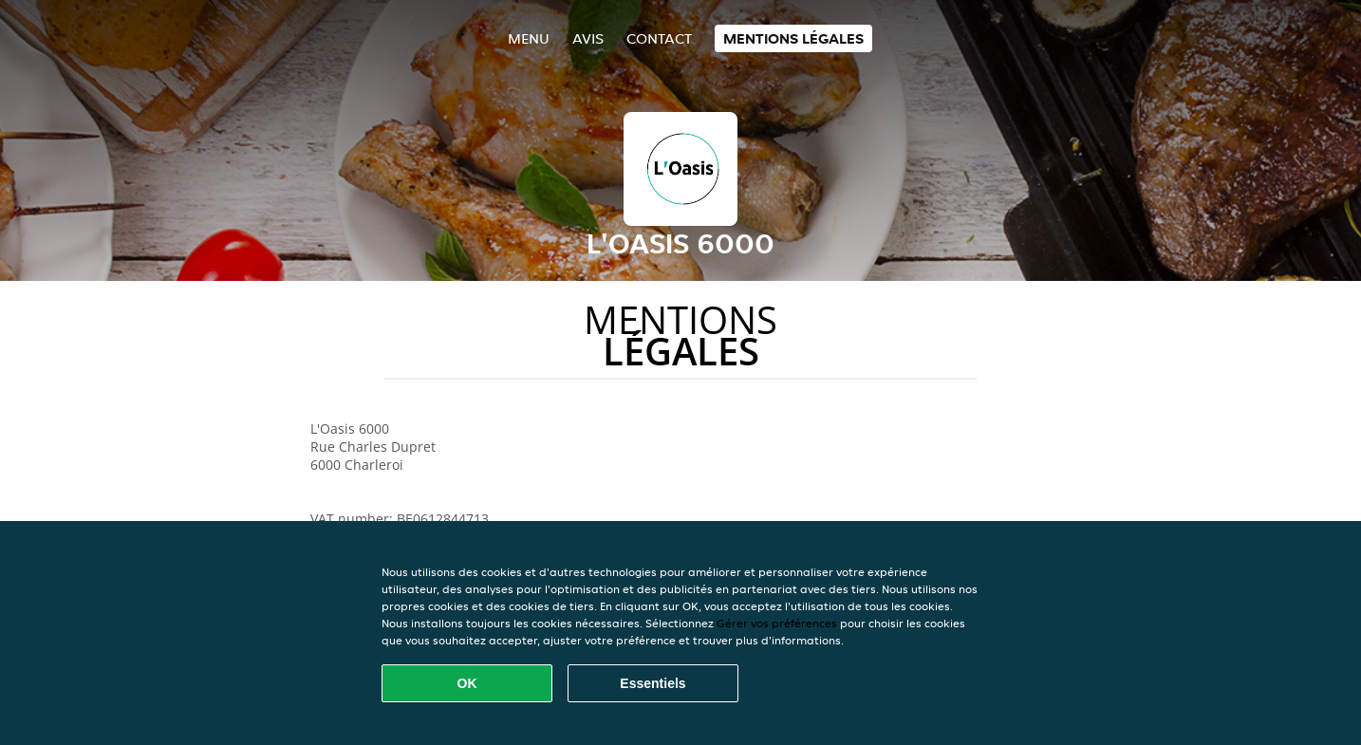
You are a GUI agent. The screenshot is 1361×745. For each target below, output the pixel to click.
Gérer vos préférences (777, 623)
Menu (529, 38)
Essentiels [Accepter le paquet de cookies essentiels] (652, 683)
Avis (588, 38)
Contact (659, 38)
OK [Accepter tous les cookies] (467, 683)
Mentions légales (793, 38)
